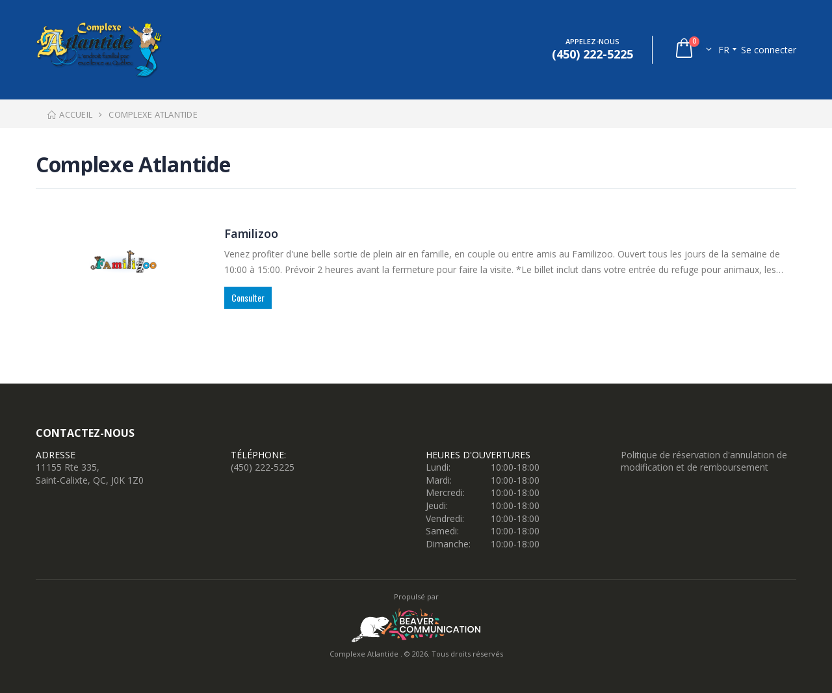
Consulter (248, 297)
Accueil (69, 114)
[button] (692, 50)
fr (723, 50)
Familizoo (251, 233)
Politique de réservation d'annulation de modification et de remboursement (704, 461)
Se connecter (768, 50)
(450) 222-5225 (262, 467)
